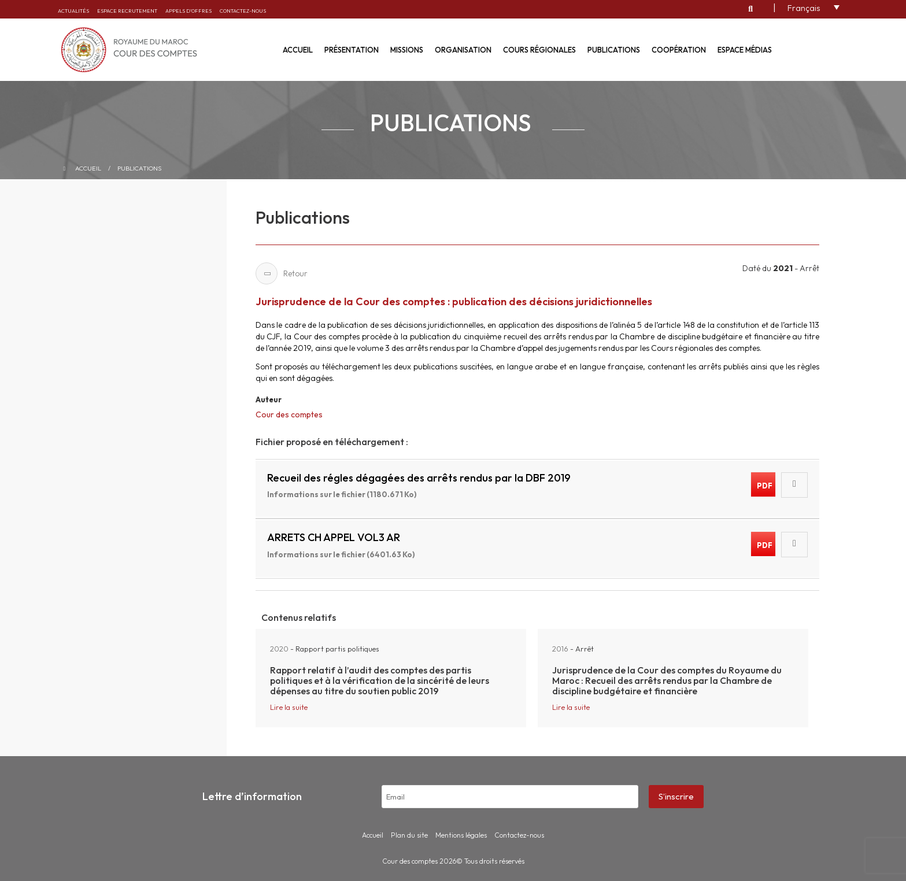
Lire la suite (289, 707)
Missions (406, 49)
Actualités (73, 11)
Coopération (679, 49)
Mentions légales (461, 835)
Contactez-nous (243, 11)
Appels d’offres (188, 11)
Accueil (298, 49)
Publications (613, 49)
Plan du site (409, 835)
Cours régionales (539, 49)
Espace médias (745, 49)
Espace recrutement (127, 11)
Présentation (351, 49)
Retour (282, 273)
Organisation (463, 49)
